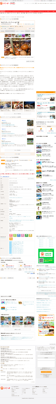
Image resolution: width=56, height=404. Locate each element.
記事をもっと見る (17, 329)
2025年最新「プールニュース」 (19, 364)
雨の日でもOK (42, 3)
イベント (7, 11)
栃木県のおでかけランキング (28, 337)
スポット (2, 11)
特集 (53, 11)
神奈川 (12, 13)
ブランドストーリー (45, 388)
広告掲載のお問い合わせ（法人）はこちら (46, 369)
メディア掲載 (24, 392)
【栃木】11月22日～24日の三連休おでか (17, 249)
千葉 (13, 13)
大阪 (28, 13)
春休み (39, 3)
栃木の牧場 (21, 349)
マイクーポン (36, 0)
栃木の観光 (29, 349)
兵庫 (31, 13)
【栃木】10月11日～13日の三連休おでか (17, 251)
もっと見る (10, 254)
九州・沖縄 (39, 13)
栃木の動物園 (7, 349)
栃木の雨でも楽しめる (4, 358)
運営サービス (34, 391)
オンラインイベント (16, 11)
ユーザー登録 (3, 368)
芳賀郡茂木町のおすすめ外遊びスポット (43, 311)
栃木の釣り (17, 349)
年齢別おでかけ (31, 11)
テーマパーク (13, 216)
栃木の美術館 (27, 358)
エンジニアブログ (34, 394)
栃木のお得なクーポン (4, 354)
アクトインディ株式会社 (43, 386)
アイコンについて (3, 237)
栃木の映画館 (15, 358)
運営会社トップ (34, 388)
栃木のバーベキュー (12, 349)
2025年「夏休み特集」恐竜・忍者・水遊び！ (7, 364)
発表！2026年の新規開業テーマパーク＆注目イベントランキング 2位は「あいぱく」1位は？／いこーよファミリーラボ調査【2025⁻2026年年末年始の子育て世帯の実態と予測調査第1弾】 (20, 376)
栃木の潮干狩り (21, 360)
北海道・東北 (2, 13)
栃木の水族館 (31, 358)
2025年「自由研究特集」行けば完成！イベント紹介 (8, 365)
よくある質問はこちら (46, 375)
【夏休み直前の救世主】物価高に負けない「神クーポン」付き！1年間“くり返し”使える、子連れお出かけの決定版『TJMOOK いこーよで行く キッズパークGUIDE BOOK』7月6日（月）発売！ (20, 373)
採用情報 (33, 392)
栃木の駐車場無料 (16, 354)
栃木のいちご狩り (26, 360)
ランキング (24, 11)
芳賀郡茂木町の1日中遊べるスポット (43, 307)
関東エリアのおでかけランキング (6, 337)
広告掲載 (13, 391)
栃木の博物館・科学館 (21, 358)
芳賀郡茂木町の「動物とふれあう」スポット (44, 302)
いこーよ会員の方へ (46, 376)
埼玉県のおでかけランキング (16, 338)
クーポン (12, 31)
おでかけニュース (41, 11)
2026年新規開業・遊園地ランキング (17, 244)
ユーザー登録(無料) (49, 0)
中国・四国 (34, 13)
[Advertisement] (17, 96)
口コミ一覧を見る (17, 150)
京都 (30, 13)
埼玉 (15, 13)
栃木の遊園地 (3, 349)
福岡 (41, 13)
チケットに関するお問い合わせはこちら (46, 374)
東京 (9, 13)
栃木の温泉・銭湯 (3, 360)
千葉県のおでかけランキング (26, 338)
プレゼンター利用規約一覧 (25, 388)
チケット (7, 31)
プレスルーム (24, 391)
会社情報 (44, 391)
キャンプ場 (17, 216)
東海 (17, 13)
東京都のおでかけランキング (6, 339)
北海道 (5, 13)
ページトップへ (52, 344)
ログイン (54, 0)
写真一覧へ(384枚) (30, 61)
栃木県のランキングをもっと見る (46, 290)
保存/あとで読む (43, 0)
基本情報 (2, 31)
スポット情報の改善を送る (4, 176)
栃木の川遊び (3, 355)
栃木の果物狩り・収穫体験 (4, 361)
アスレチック (21, 216)
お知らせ (22, 31)
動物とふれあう (47, 3)
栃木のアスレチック (22, 354)
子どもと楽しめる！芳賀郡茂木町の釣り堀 (44, 309)
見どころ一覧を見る (17, 113)
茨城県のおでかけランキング (17, 337)
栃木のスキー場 (8, 360)
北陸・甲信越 (23, 13)
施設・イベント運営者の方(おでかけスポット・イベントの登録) (15, 368)
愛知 (19, 13)
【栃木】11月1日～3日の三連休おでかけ (17, 250)
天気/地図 (32, 31)
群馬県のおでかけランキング (6, 338)
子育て (48, 11)
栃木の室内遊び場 (10, 358)
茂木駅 (10, 209)
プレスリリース (45, 392)
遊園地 (10, 216)
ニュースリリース (14, 392)
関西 (26, 13)
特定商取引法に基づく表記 (15, 395)
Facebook (13, 394)
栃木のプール (25, 349)
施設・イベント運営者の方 (15, 388)
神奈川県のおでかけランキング (16, 339)
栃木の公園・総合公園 (29, 354)
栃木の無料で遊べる (10, 354)
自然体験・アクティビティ (27, 216)
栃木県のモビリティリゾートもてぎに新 (17, 245)
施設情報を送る (11, 28)
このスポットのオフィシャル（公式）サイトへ (16, 197)
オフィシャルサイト (31, 178)
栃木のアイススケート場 (15, 360)
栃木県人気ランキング (5, 26)
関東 (8, 13)
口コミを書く (3, 28)
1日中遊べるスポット (53, 3)
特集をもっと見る (53, 179)
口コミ (17, 31)
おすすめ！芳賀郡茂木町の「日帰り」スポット (44, 300)
